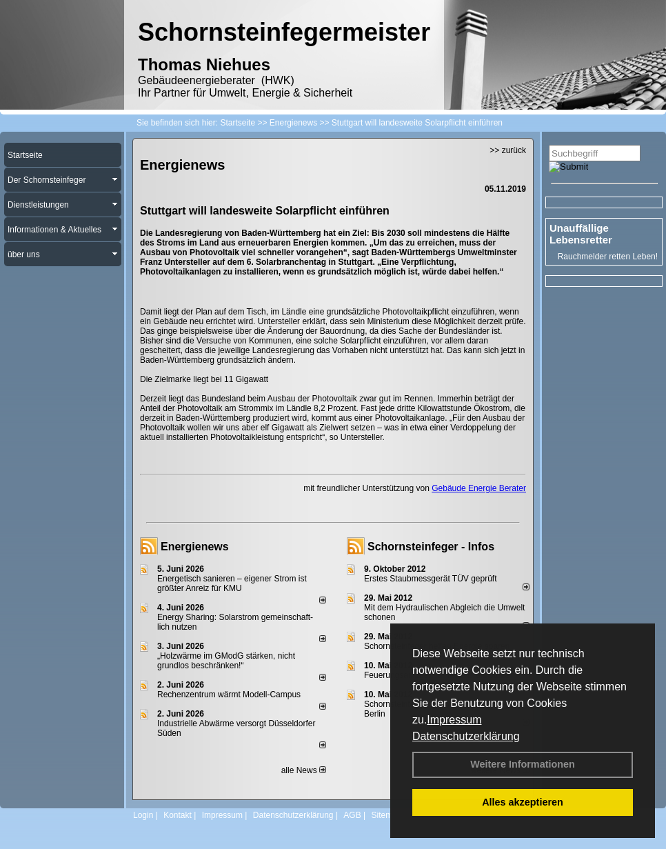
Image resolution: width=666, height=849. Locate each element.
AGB (352, 815)
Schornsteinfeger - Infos (430, 546)
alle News (303, 770)
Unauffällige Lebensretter (580, 234)
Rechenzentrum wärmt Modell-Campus (229, 694)
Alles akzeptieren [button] (522, 802)
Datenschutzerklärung (466, 736)
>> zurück (508, 150)
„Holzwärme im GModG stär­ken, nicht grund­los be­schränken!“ (226, 660)
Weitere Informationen (522, 764)
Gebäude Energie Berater (479, 488)
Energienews (195, 546)
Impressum (454, 720)
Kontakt (177, 815)
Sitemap (386, 815)
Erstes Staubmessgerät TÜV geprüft (430, 578)
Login (143, 815)
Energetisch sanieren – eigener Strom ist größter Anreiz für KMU (232, 583)
